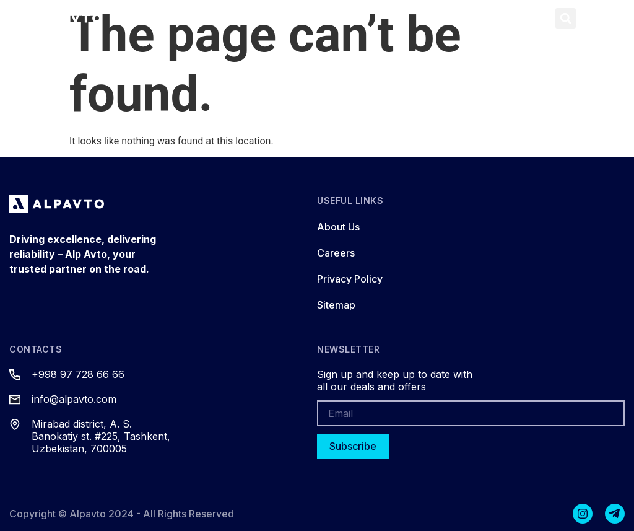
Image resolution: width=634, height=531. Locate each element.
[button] (535, 18)
